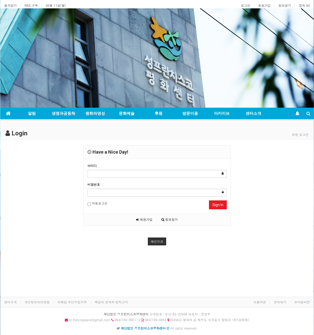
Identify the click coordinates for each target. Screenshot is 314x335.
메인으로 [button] (157, 241)
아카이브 (222, 113)
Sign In (217, 205)
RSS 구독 (31, 5)
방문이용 (190, 113)
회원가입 (264, 5)
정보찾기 (284, 5)
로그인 (245, 5)
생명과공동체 (63, 113)
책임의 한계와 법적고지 (111, 302)
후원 (158, 113)
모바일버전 (302, 302)
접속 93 (304, 5)
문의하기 (280, 302)
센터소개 (253, 113)
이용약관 (259, 302)
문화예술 (127, 113)
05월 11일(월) (56, 5)
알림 (32, 113)
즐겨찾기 (10, 5)
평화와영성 (95, 113)
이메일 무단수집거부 (72, 302)
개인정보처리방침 (37, 302)
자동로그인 (98, 203)
